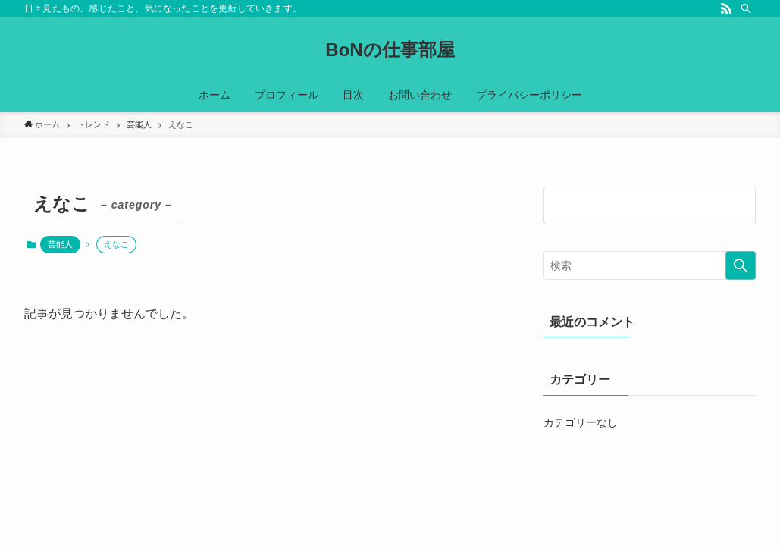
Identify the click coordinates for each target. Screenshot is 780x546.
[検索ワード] (649, 265)
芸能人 (60, 244)
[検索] (746, 8)
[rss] (726, 8)
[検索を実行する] (740, 265)
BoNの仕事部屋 (389, 50)
